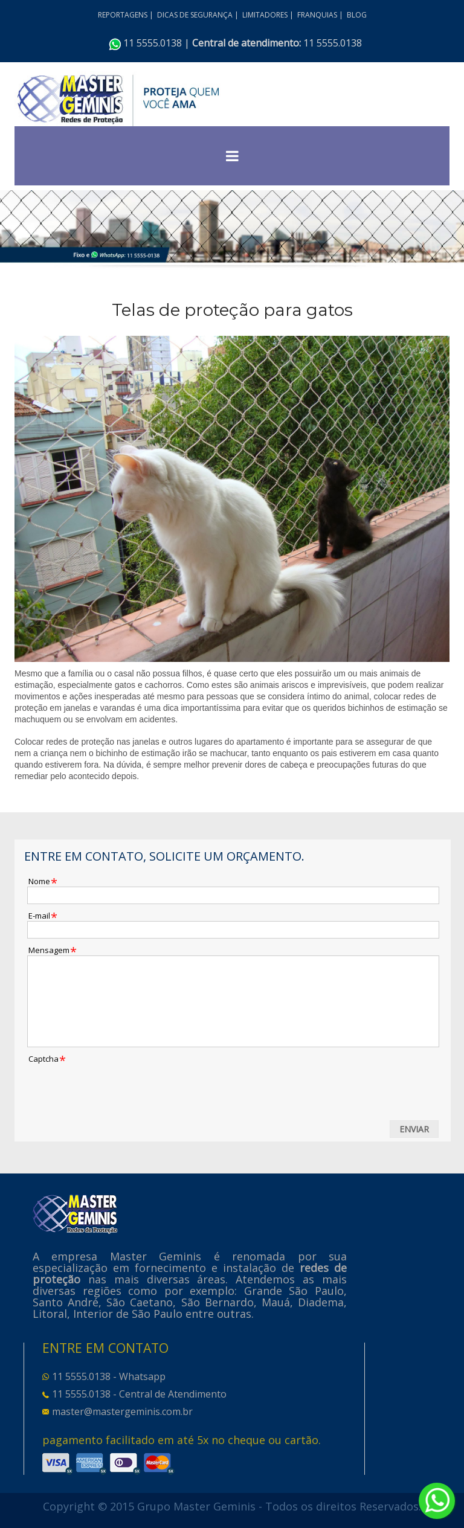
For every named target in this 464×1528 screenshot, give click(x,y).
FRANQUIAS (317, 15)
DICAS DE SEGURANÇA (195, 15)
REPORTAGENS (122, 15)
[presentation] (119, 1087)
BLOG (357, 15)
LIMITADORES (265, 15)
